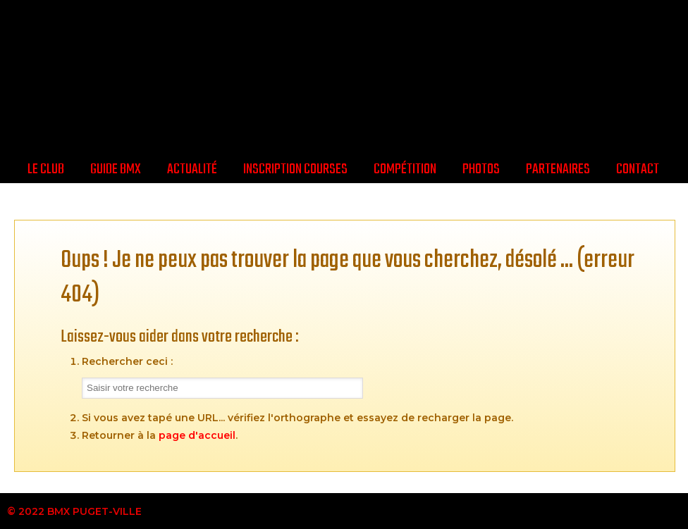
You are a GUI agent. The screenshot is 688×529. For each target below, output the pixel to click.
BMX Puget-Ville (344, 75)
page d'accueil (197, 435)
